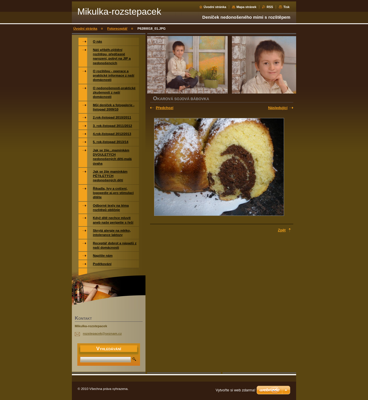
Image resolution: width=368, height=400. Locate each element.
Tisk (286, 7)
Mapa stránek (246, 7)
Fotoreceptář (117, 28)
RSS (270, 7)
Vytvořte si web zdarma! (235, 390)
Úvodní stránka (215, 7)
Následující (278, 108)
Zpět (282, 230)
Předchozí (164, 108)
